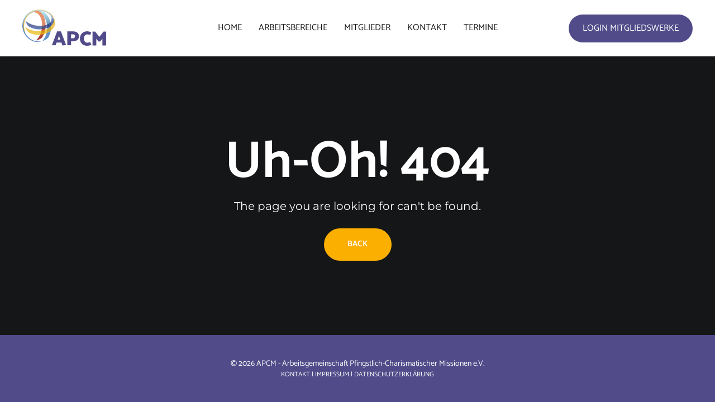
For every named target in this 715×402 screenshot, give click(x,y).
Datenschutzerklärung (394, 374)
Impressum (332, 374)
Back (357, 244)
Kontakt (295, 374)
